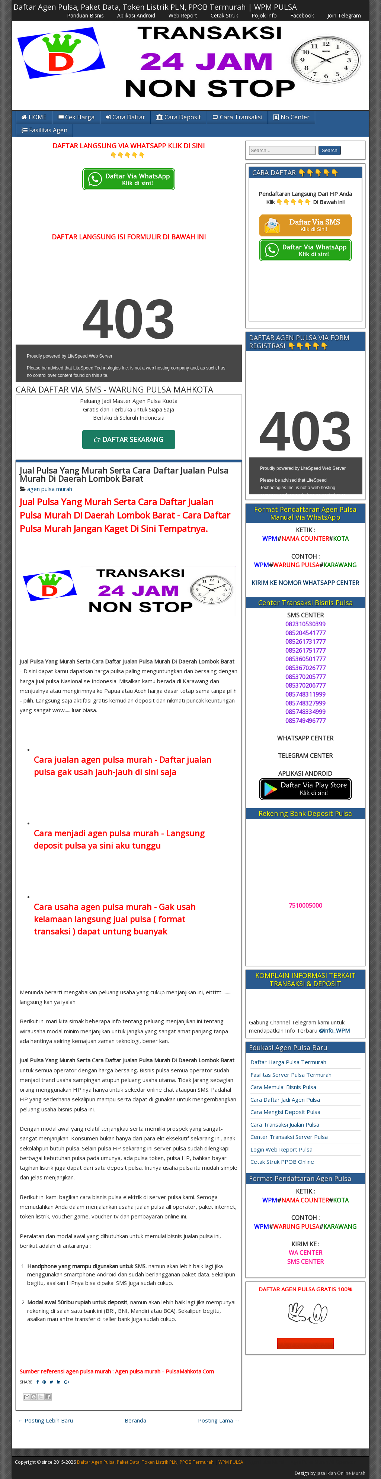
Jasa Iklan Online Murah (341, 1473)
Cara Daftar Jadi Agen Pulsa (285, 1099)
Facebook (302, 15)
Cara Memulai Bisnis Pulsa (283, 1087)
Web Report (183, 15)
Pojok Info (264, 15)
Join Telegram (344, 15)
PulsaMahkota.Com (190, 1371)
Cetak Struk (224, 15)
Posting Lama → (219, 1420)
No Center (291, 117)
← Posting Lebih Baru (45, 1420)
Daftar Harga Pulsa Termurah (288, 1062)
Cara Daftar (125, 117)
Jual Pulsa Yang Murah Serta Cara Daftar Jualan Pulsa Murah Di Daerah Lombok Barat (124, 474)
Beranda (135, 1420)
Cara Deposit (178, 117)
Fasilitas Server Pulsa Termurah (291, 1074)
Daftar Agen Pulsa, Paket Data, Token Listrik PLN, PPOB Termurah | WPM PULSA (155, 7)
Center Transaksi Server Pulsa (289, 1136)
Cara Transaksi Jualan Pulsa (284, 1124)
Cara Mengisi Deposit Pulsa (285, 1111)
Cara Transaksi (237, 117)
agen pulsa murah (49, 489)
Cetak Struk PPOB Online (282, 1161)
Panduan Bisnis (85, 15)
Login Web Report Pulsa (281, 1149)
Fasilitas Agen (44, 130)
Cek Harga (76, 117)
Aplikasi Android (136, 15)
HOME (34, 117)
